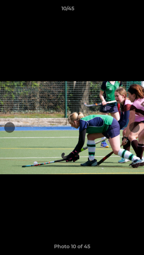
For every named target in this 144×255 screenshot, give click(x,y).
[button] (118, 10)
